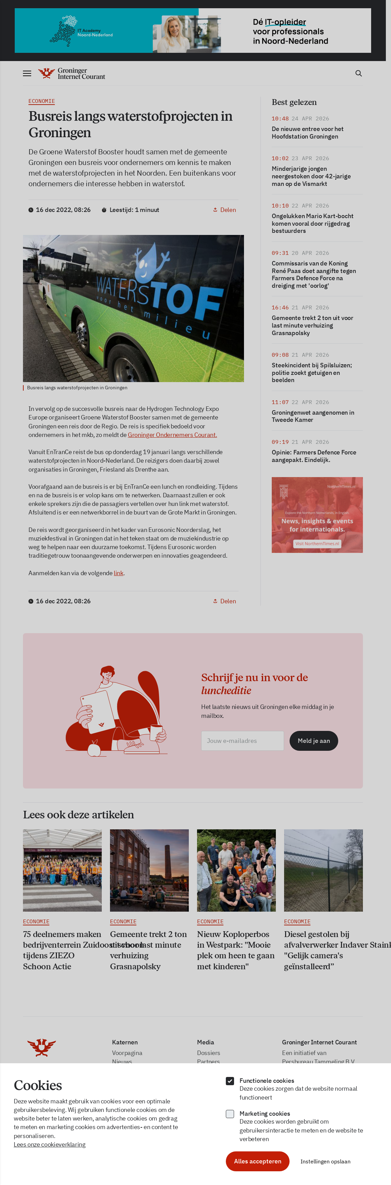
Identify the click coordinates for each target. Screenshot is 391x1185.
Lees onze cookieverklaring (50, 1144)
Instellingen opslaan (326, 1161)
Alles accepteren (257, 1161)
